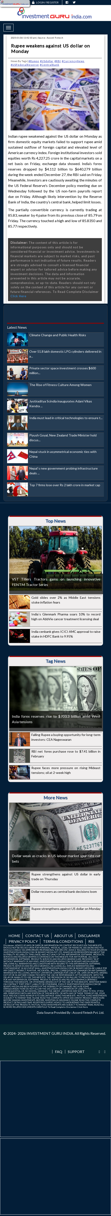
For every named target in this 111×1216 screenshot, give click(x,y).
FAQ (58, 1051)
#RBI (57, 61)
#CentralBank (49, 64)
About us (63, 935)
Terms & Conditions (63, 941)
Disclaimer (89, 935)
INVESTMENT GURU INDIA (50, 1033)
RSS (91, 941)
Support (76, 1051)
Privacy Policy (23, 941)
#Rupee (34, 61)
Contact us (37, 935)
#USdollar (47, 61)
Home (14, 935)
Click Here (18, 296)
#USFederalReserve (25, 64)
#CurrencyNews (73, 61)
